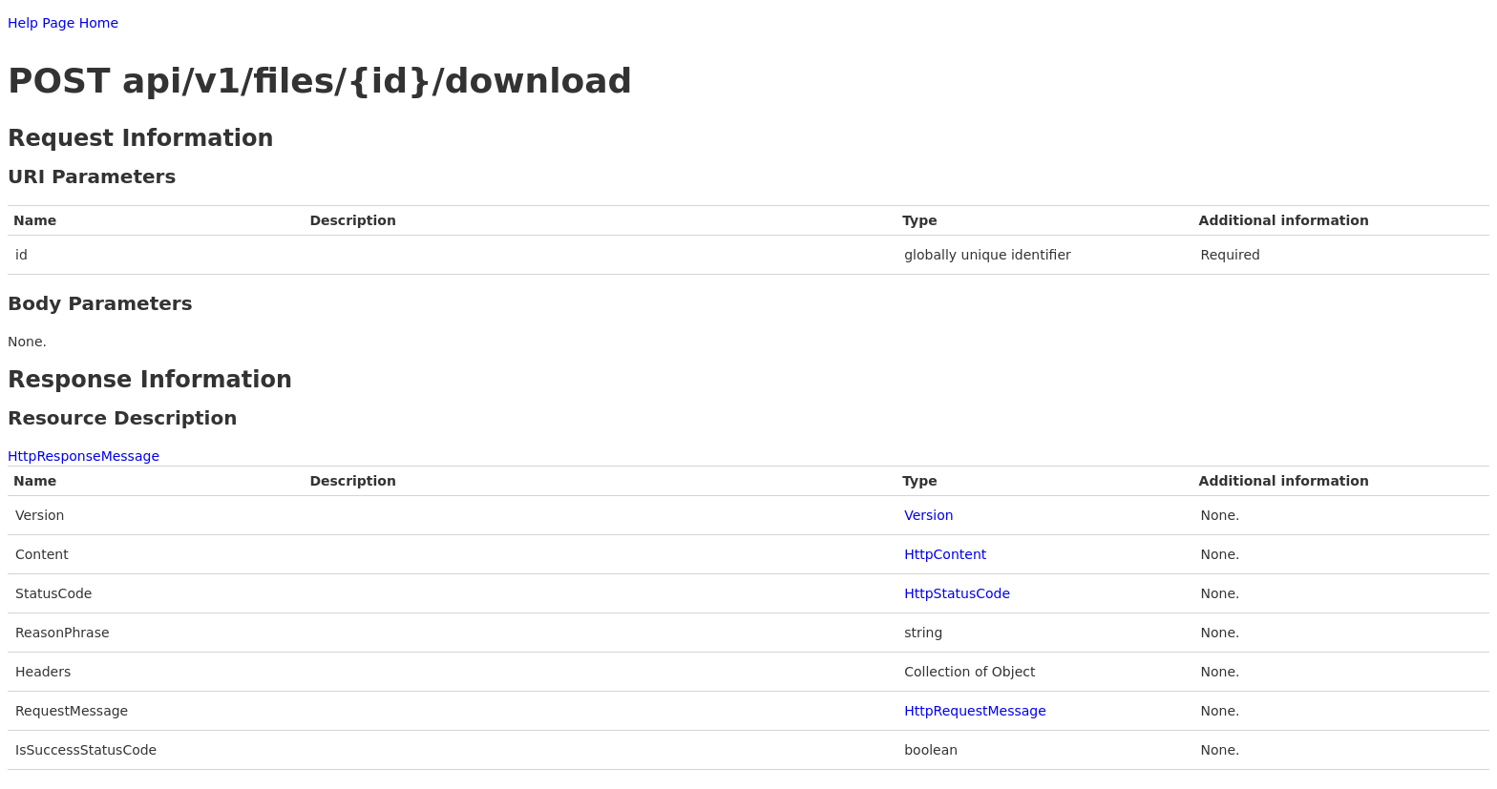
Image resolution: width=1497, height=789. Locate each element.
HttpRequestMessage (975, 710)
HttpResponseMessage (83, 456)
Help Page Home (63, 23)
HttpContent (945, 554)
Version (928, 515)
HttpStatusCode (957, 593)
